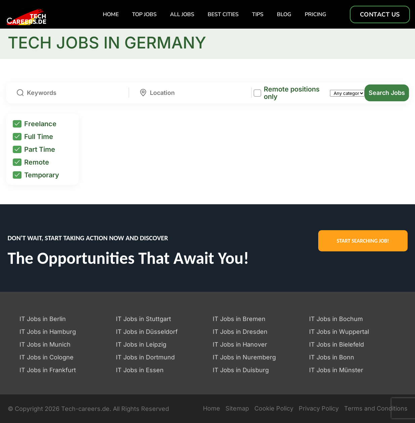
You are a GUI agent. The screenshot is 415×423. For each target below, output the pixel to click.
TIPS (257, 14)
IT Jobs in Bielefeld (336, 344)
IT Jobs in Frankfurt (47, 370)
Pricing (315, 14)
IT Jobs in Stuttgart (143, 318)
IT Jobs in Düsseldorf (147, 331)
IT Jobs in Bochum (336, 318)
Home (111, 14)
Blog (284, 14)
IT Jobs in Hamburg (47, 331)
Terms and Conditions (376, 408)
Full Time (33, 136)
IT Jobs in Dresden (240, 331)
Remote (31, 162)
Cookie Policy (273, 408)
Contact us (380, 14)
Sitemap (237, 408)
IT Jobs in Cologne (46, 357)
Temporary (36, 175)
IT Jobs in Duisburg (241, 370)
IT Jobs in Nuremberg (244, 357)
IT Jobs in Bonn (331, 357)
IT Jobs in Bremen (239, 318)
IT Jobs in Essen (140, 370)
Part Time (34, 149)
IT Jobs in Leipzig (141, 344)
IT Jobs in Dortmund (145, 357)
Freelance (34, 124)
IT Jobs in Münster (336, 370)
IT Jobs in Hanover (240, 344)
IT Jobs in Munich (45, 344)
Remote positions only (292, 92)
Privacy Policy (319, 408)
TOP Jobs (144, 14)
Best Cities (223, 14)
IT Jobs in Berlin (42, 318)
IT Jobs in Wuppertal (339, 331)
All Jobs (182, 14)
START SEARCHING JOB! (363, 241)
